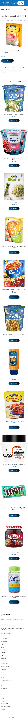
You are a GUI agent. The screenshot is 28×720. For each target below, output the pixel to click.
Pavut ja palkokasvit (6, 680)
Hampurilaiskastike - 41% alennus (14, 378)
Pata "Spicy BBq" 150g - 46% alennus (14, 421)
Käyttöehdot (4, 703)
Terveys (3, 685)
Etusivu (3, 20)
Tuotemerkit (11, 50)
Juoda (2, 647)
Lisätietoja (7, 60)
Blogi (2, 698)
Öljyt (2, 672)
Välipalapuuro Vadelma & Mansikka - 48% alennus (14, 158)
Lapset (3, 652)
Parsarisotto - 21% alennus (14, 203)
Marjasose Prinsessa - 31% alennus (14, 553)
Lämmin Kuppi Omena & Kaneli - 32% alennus (14, 246)
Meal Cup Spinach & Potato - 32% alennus (14, 114)
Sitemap (3, 709)
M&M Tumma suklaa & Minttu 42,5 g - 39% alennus (14, 508)
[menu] (25, 9)
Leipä (2, 655)
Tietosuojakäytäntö (6, 706)
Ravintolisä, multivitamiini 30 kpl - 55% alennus (14, 596)
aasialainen (4, 641)
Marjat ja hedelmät (6, 666)
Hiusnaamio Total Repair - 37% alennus (14, 464)
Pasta (2, 677)
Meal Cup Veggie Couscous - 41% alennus (14, 334)
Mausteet (3, 669)
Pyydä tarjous (21, 3)
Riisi (2, 683)
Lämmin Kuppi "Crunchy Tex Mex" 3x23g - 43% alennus (14, 290)
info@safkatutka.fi (6, 633)
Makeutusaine (4, 663)
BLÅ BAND (17, 50)
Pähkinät (3, 674)
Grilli (2, 644)
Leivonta (3, 658)
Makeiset (3, 661)
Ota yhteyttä (4, 701)
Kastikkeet (4, 650)
